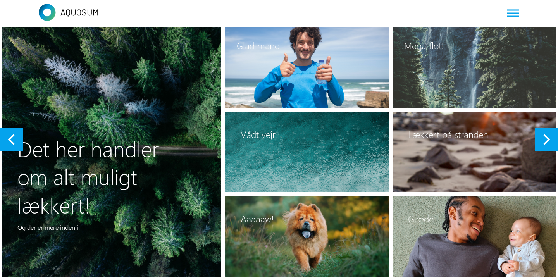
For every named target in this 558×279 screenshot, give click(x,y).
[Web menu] (513, 12)
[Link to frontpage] (279, 12)
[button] (11, 139)
